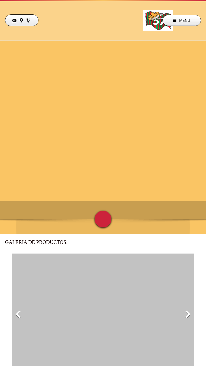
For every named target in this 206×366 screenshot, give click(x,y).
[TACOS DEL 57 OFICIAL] (158, 20)
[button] (18, 314)
